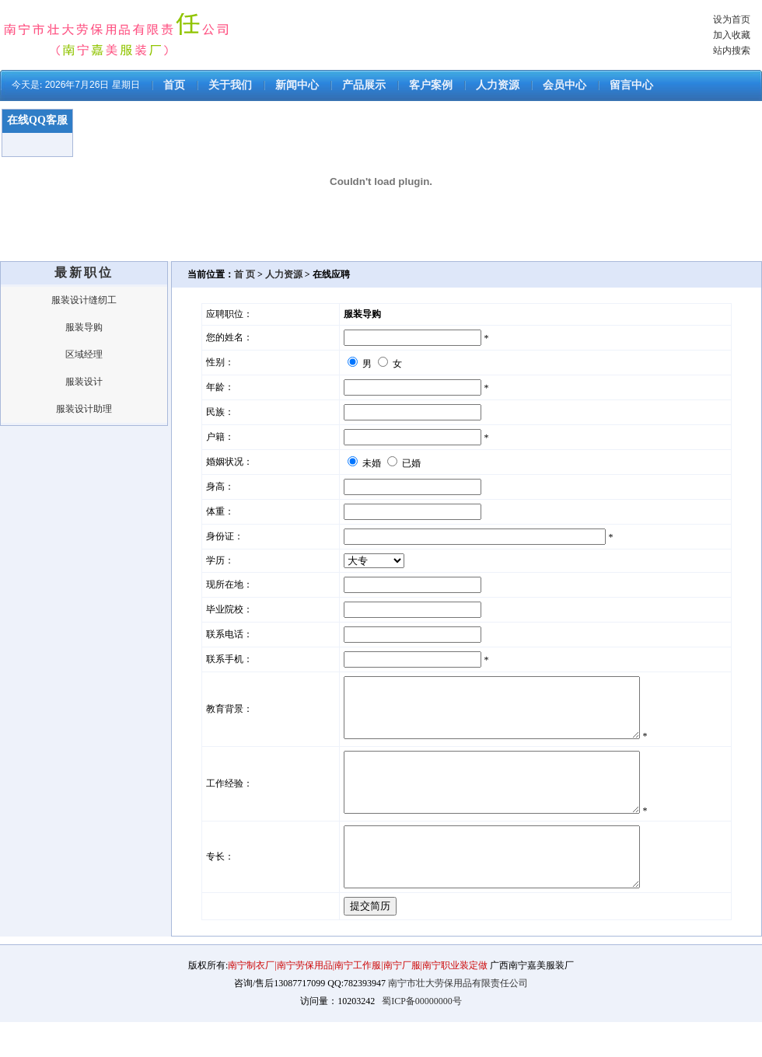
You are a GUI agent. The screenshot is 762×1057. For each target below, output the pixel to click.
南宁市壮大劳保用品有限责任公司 (458, 1018)
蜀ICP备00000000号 (422, 1036)
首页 (174, 85)
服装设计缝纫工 (84, 300)
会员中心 (564, 85)
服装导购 (84, 327)
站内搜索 (731, 50)
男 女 (375, 363)
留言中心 (631, 85)
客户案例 (431, 85)
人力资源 (497, 85)
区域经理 (84, 354)
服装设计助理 (84, 408)
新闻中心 (297, 85)
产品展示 (364, 85)
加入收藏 (731, 35)
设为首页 (731, 19)
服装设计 (84, 381)
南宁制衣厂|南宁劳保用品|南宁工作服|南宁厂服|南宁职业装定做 (359, 1000)
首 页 (244, 274)
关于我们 (230, 85)
